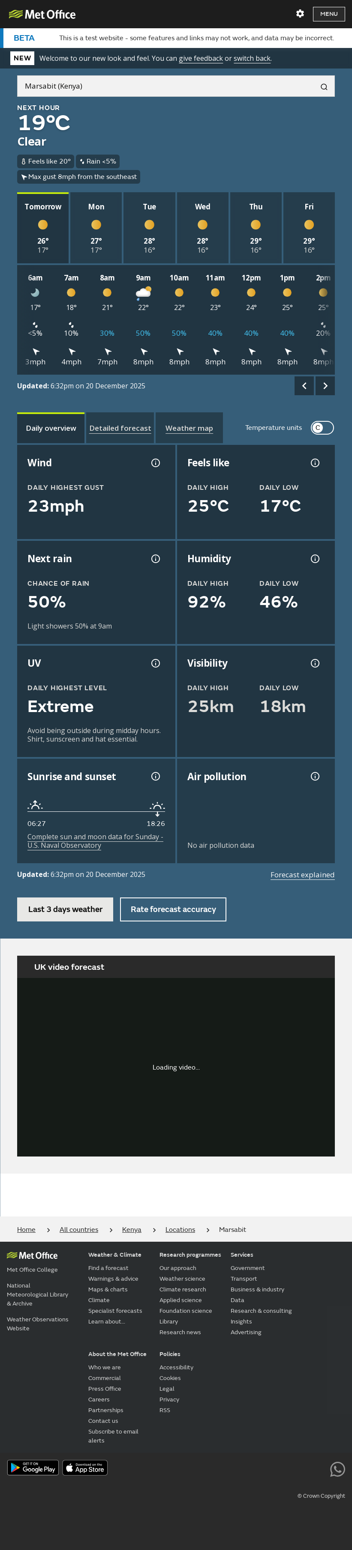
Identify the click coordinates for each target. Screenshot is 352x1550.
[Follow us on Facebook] (260, 1468)
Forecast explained (303, 874)
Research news (180, 1332)
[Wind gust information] (154, 463)
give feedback (201, 58)
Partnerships (105, 1410)
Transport (244, 1278)
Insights (241, 1321)
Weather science (182, 1278)
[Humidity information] (314, 558)
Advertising (246, 1332)
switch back (252, 58)
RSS (164, 1410)
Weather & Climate (114, 1254)
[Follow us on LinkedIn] (318, 1468)
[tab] (50, 427)
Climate (99, 1300)
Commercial (104, 1378)
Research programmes (190, 1254)
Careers (99, 1399)
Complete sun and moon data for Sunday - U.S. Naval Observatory (95, 841)
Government (248, 1268)
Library (168, 1321)
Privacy (169, 1399)
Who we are (104, 1367)
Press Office (104, 1388)
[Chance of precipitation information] (154, 558)
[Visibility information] (314, 663)
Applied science (180, 1300)
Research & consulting (261, 1311)
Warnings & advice (113, 1278)
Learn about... (106, 1321)
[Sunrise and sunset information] (154, 776)
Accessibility (176, 1367)
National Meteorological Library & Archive (37, 1294)
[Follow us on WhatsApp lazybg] (337, 1468)
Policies (170, 1354)
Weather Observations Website (38, 1324)
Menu (329, 14)
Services (242, 1254)
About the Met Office (117, 1354)
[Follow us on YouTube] (240, 1468)
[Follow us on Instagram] (298, 1468)
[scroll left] (304, 386)
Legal (166, 1388)
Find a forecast (108, 1268)
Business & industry (257, 1289)
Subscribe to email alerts (113, 1436)
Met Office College (32, 1269)
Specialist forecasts (115, 1311)
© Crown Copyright (321, 1496)
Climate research (182, 1289)
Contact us (103, 1421)
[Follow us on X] (221, 1468)
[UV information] (154, 663)
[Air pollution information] (314, 776)
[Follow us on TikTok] (279, 1468)
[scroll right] (325, 386)
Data (237, 1300)
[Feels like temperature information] (314, 463)
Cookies (170, 1378)
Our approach (177, 1268)
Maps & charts (108, 1289)
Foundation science (185, 1311)
